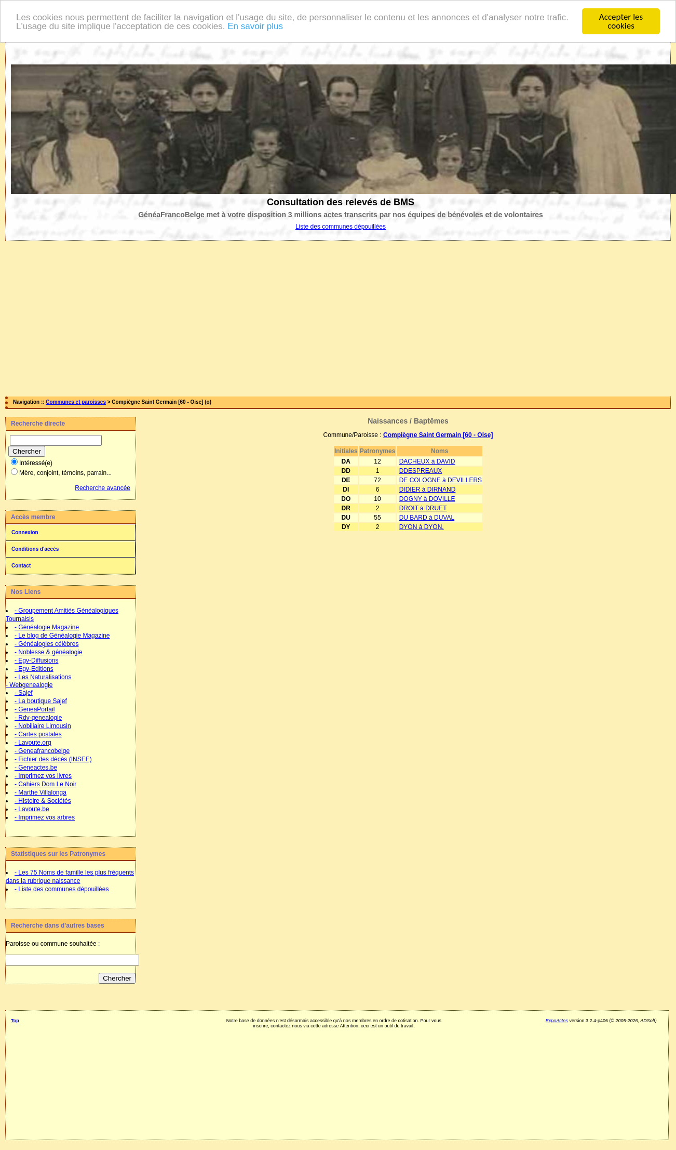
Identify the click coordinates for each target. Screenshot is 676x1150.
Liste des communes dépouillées (340, 226)
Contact (21, 566)
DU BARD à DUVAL (426, 517)
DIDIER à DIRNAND (427, 489)
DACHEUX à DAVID (427, 461)
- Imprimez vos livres (43, 775)
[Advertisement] (338, 318)
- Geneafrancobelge (42, 751)
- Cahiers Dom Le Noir (45, 784)
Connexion (24, 532)
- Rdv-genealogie (38, 717)
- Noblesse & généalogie (49, 652)
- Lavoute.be (32, 809)
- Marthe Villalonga (40, 792)
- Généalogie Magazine (47, 627)
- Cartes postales (38, 734)
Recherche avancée (102, 488)
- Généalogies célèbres (46, 643)
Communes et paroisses (76, 402)
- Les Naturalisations (43, 677)
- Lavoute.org (33, 742)
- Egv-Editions (34, 668)
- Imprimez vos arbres (45, 817)
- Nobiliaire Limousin (43, 726)
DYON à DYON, (421, 527)
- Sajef (24, 692)
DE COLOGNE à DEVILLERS (440, 480)
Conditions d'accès (35, 549)
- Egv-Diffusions (36, 660)
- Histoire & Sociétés (43, 800)
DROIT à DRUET (423, 508)
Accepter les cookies (621, 21)
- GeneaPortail (35, 709)
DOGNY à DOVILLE (427, 499)
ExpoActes (557, 1020)
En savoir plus (255, 26)
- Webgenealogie (29, 685)
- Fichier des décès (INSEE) (53, 759)
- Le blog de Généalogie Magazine (62, 635)
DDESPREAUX (420, 470)
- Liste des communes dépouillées (62, 889)
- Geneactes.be (36, 767)
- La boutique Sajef (41, 701)
